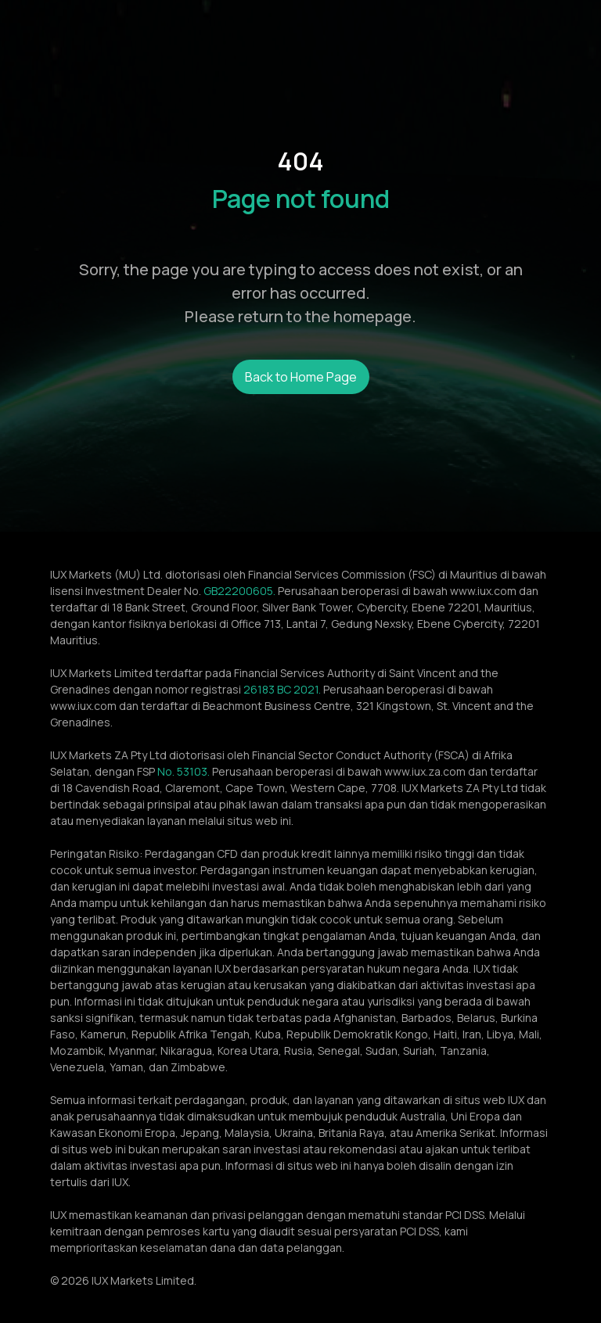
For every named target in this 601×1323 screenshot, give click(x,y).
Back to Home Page (301, 376)
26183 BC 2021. (282, 689)
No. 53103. (183, 771)
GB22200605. (239, 590)
